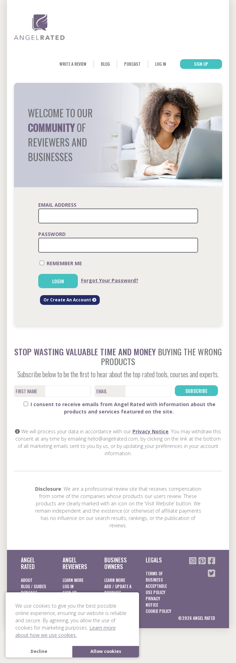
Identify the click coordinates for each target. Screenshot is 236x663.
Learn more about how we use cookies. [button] (65, 631)
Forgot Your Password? (109, 280)
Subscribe (196, 390)
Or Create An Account (69, 300)
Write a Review (73, 64)
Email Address (57, 205)
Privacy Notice (150, 431)
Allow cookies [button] (105, 651)
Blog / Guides (33, 586)
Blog (105, 64)
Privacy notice (153, 601)
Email (101, 391)
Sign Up (201, 64)
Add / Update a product (117, 589)
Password (52, 234)
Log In (160, 64)
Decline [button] (39, 651)
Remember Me (61, 263)
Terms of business (154, 576)
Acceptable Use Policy (156, 589)
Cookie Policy (158, 611)
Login (58, 281)
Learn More (73, 580)
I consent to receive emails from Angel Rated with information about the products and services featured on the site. (119, 408)
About (27, 580)
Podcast (132, 64)
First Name (26, 391)
